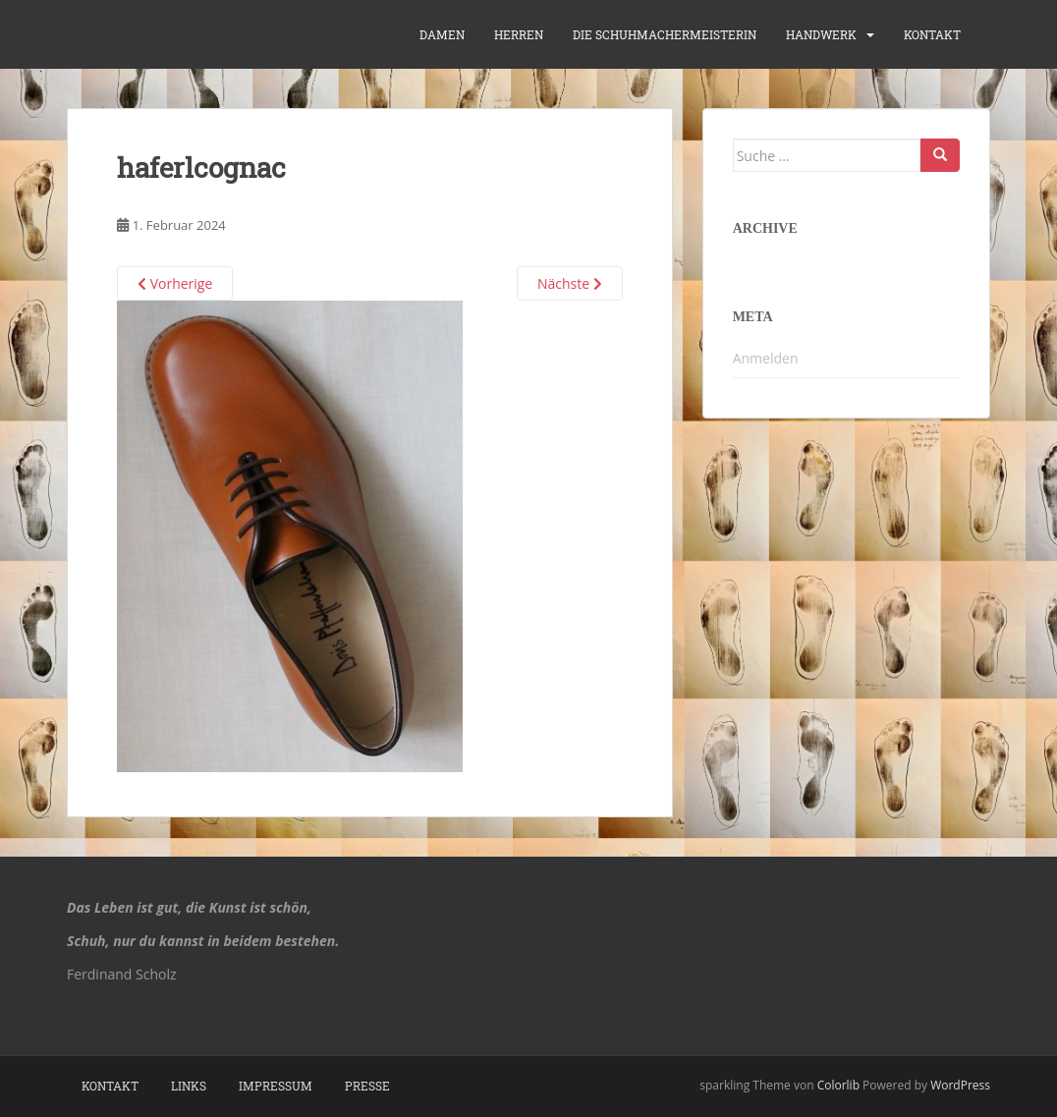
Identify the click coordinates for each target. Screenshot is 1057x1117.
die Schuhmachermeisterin (664, 34)
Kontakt (932, 34)
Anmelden (766, 358)
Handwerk (821, 34)
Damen (442, 34)
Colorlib (838, 1085)
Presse (367, 1085)
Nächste (569, 283)
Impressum (275, 1085)
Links (188, 1085)
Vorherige (175, 283)
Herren (518, 34)
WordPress (960, 1085)
